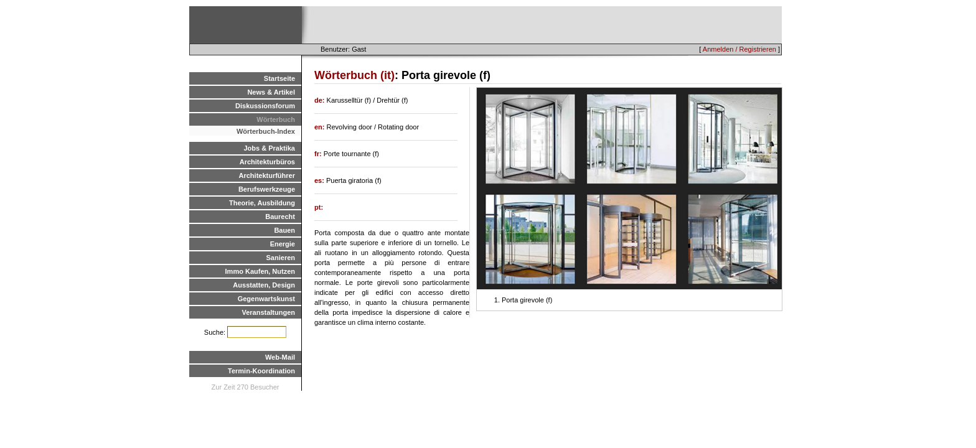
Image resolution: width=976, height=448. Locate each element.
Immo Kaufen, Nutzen (260, 271)
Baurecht (280, 216)
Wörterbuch (275, 119)
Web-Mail (280, 357)
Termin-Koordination (261, 371)
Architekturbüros (267, 162)
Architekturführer (267, 175)
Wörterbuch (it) (354, 75)
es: (320, 180)
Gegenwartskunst (266, 298)
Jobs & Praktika (269, 148)
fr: (319, 153)
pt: (318, 207)
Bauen (284, 230)
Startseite (279, 78)
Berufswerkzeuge (266, 189)
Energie (282, 244)
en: (320, 127)
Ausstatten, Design (264, 285)
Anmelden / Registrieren (739, 49)
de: (320, 100)
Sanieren (280, 257)
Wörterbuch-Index (266, 131)
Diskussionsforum (265, 106)
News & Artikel (271, 92)
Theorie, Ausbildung (262, 203)
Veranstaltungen (268, 312)
